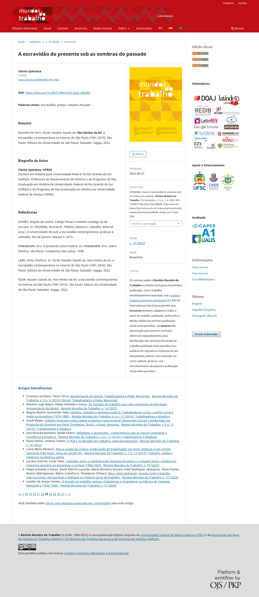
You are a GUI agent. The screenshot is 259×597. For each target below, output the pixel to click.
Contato (62, 28)
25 (54, 494)
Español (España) (204, 310)
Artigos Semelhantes (35, 388)
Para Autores (200, 273)
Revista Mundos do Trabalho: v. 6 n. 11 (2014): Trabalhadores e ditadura (121, 416)
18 (26, 494)
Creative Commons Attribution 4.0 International (96, 553)
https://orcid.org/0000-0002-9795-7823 (38, 79)
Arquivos (35, 42)
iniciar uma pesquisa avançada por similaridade (78, 503)
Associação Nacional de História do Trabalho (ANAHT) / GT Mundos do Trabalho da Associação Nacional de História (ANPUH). (128, 537)
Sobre (122, 28)
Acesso (243, 3)
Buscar (237, 28)
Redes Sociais (102, 28)
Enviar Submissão (206, 334)
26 (58, 494)
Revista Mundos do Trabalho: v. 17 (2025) (150, 477)
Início (21, 42)
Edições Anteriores (24, 28)
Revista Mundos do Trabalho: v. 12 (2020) (89, 485)
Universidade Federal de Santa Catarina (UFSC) (172, 535)
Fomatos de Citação (144, 223)
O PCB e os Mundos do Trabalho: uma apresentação (102, 441)
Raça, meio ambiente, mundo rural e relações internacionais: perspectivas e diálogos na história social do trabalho (98, 475)
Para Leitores (200, 267)
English (197, 303)
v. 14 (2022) (52, 42)
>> (69, 494)
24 (50, 494)
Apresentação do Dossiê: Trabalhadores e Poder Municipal (110, 396)
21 (38, 494)
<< (19, 494)
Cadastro (228, 3)
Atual (47, 28)
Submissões (144, 28)
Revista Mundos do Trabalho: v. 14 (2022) (89, 408)
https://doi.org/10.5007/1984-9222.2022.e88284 (57, 93)
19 (30, 494)
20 (34, 494)
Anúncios (80, 28)
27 (62, 494)
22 (42, 494)
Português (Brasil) (204, 316)
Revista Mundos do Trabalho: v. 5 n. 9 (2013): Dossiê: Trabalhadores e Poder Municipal (102, 398)
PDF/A (139, 154)
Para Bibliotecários (203, 279)
